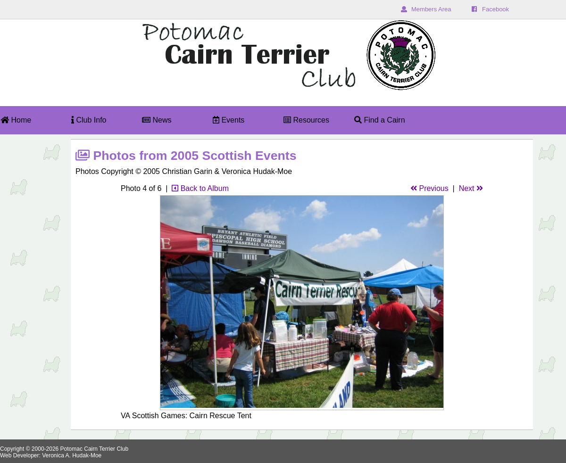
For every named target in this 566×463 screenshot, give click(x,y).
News (156, 120)
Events (228, 120)
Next (471, 188)
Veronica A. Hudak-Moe (71, 455)
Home (15, 120)
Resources (306, 120)
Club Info (88, 120)
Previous (429, 188)
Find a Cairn (379, 120)
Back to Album (200, 188)
